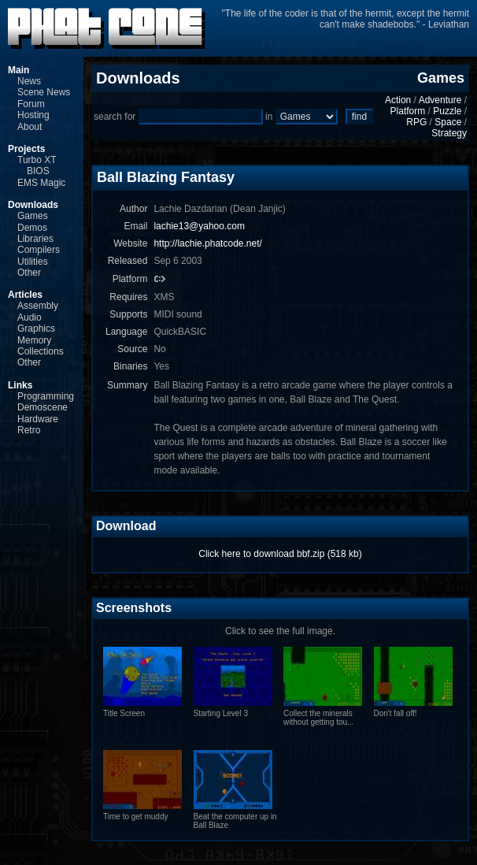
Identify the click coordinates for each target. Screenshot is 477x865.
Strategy (449, 133)
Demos (32, 227)
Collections (40, 351)
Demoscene (42, 407)
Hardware (37, 419)
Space (447, 122)
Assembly (37, 305)
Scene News (43, 92)
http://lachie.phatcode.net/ (207, 243)
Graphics (36, 328)
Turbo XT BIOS (36, 165)
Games (32, 215)
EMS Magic (41, 182)
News (29, 81)
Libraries (35, 238)
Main (18, 70)
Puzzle (447, 111)
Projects (26, 148)
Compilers (38, 249)
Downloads (33, 204)
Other (29, 272)
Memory (34, 340)
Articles (25, 294)
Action (398, 100)
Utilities (32, 261)
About (29, 126)
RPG (416, 122)
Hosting (33, 115)
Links (20, 385)
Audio (29, 317)
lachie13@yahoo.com (199, 226)
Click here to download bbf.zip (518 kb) (279, 553)
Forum (31, 104)
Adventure (440, 100)
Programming (45, 396)
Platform (408, 111)
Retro (28, 430)
